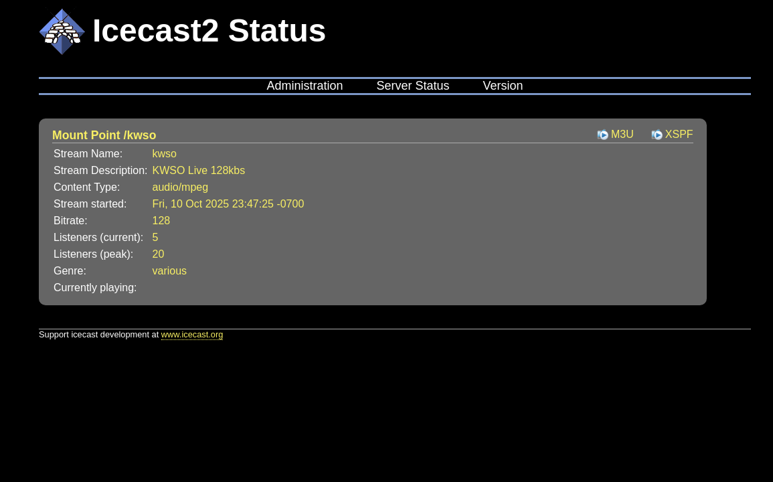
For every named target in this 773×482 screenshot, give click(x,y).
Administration (304, 85)
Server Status (412, 85)
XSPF (679, 134)
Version (503, 85)
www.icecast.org (192, 334)
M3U (622, 134)
